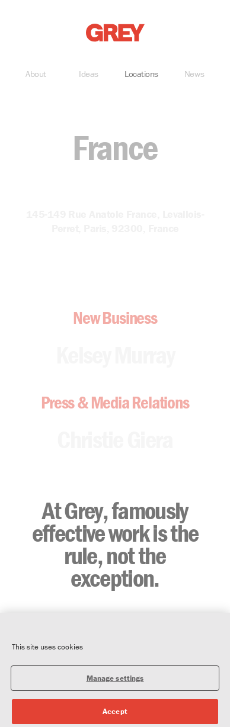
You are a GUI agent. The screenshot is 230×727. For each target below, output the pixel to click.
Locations (141, 75)
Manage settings (115, 682)
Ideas (88, 75)
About (35, 75)
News (194, 75)
